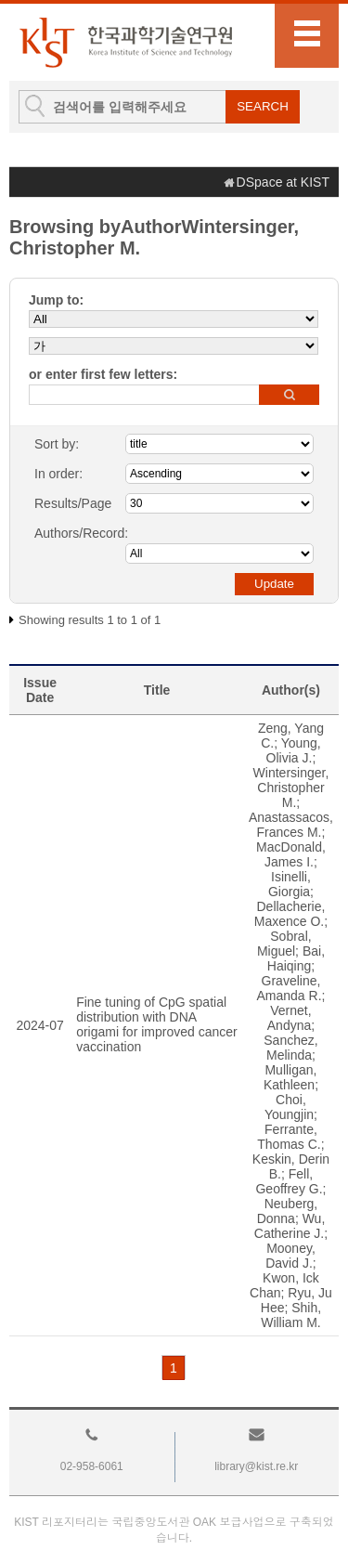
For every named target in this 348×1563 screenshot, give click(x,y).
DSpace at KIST (283, 182)
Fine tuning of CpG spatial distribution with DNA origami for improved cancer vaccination (157, 1024)
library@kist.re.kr (256, 1466)
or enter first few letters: (103, 374)
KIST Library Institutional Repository (125, 42)
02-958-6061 (91, 1466)
